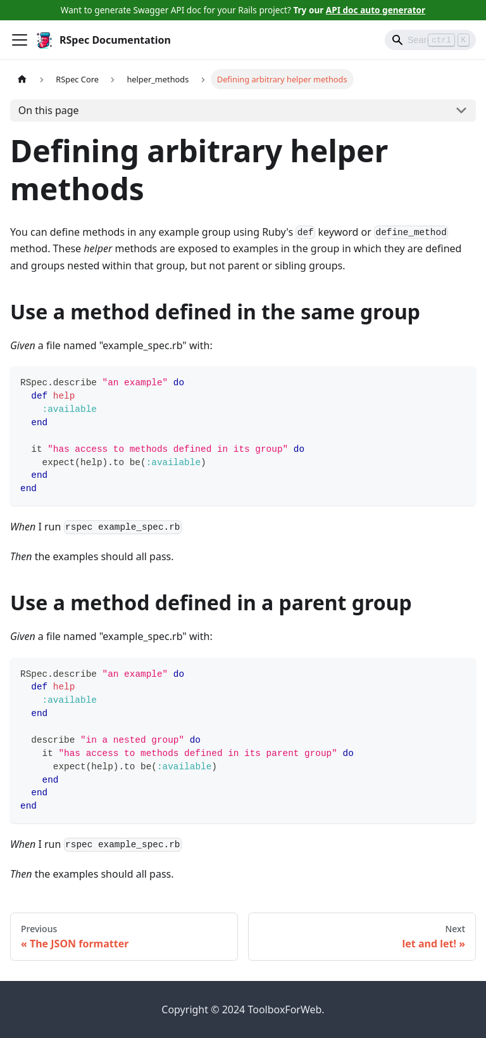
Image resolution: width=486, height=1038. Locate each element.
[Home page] (22, 79)
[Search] (430, 40)
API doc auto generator (375, 10)
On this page (48, 110)
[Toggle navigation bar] (19, 39)
